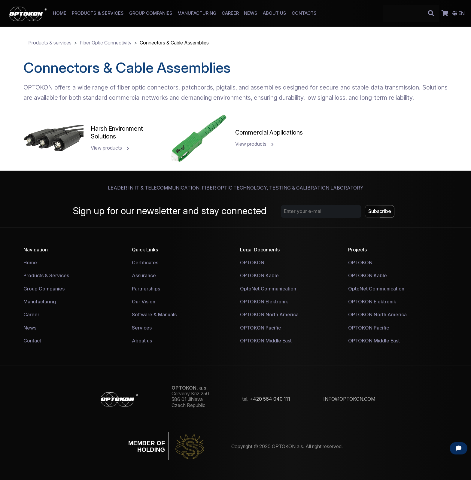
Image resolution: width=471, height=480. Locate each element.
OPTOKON (252, 263)
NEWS (250, 13)
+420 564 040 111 (270, 399)
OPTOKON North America (269, 314)
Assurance (144, 275)
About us (142, 341)
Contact (32, 341)
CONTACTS (304, 13)
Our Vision (143, 302)
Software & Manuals (154, 314)
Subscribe (379, 211)
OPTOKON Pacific (260, 328)
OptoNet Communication (268, 289)
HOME (59, 13)
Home (30, 263)
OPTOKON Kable (259, 275)
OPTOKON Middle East (266, 341)
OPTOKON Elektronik (264, 302)
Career (31, 314)
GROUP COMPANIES (150, 13)
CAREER (230, 13)
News (29, 328)
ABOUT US (274, 13)
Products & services (49, 43)
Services (142, 328)
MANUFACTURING (197, 13)
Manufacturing (39, 302)
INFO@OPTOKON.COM (349, 399)
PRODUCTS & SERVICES (98, 13)
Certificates (145, 263)
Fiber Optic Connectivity (106, 43)
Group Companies (44, 289)
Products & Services (46, 275)
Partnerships (146, 289)
